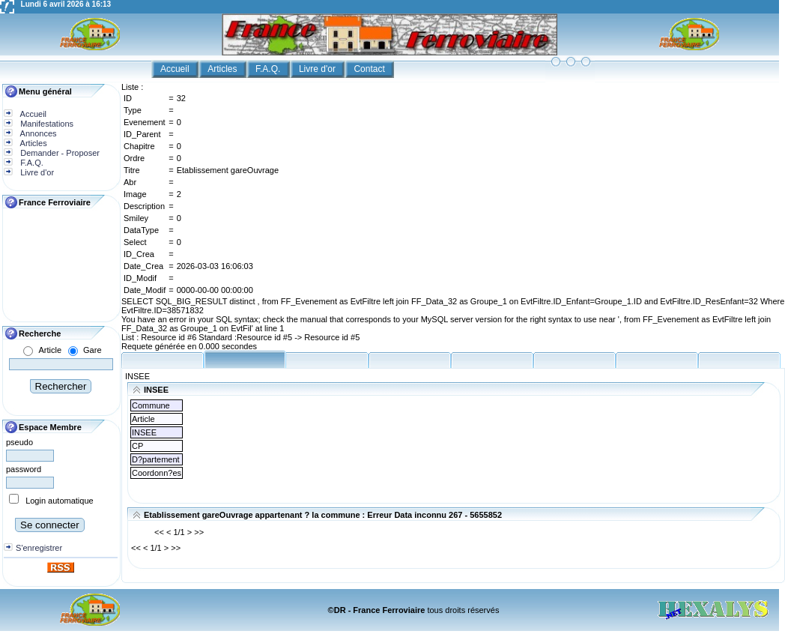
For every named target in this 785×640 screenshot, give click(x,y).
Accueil (176, 69)
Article (49, 349)
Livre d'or (318, 69)
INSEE (137, 376)
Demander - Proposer (59, 152)
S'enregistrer (39, 547)
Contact (370, 69)
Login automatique (59, 500)
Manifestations (45, 123)
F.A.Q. (269, 69)
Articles (223, 69)
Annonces (37, 133)
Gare (92, 349)
